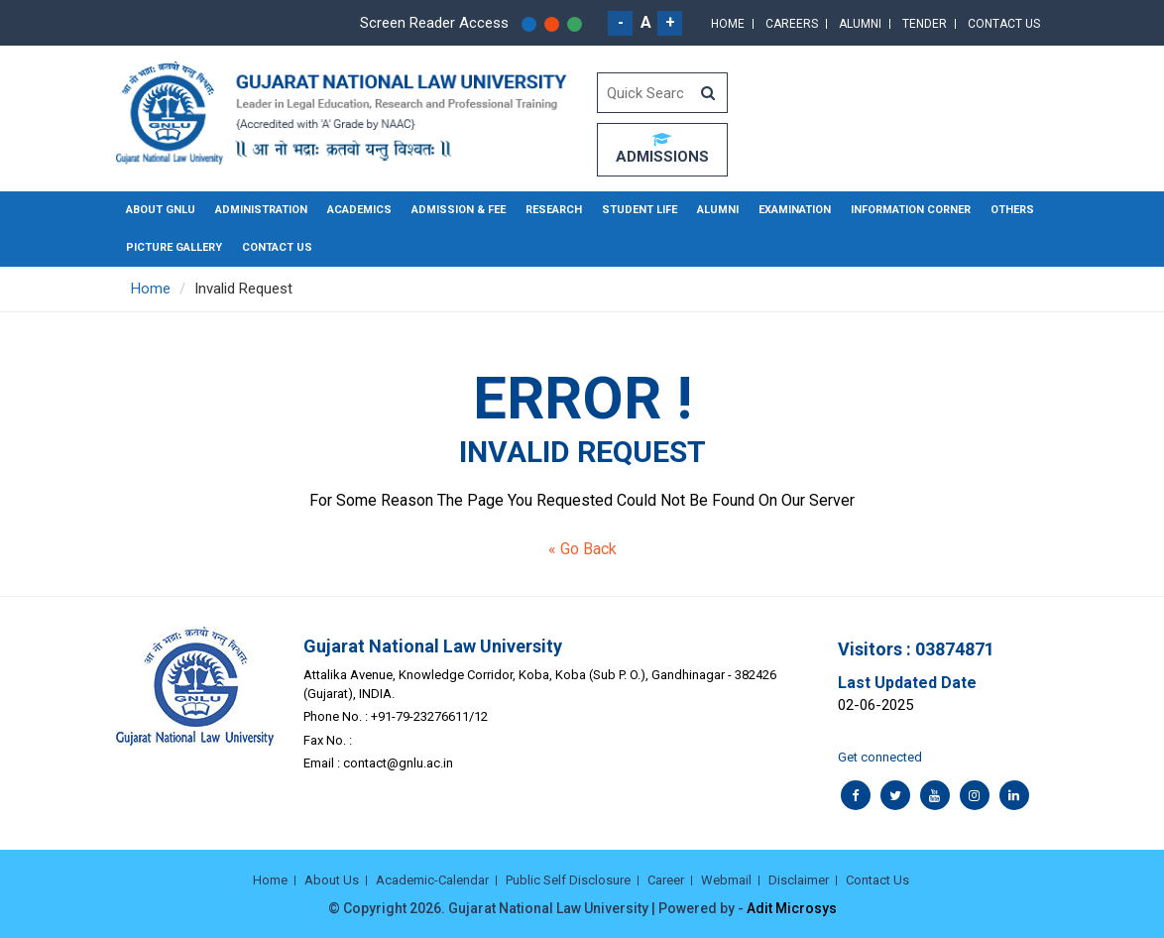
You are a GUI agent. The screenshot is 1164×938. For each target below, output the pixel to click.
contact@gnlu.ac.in (398, 763)
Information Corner (911, 209)
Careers (791, 24)
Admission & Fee (458, 209)
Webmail (726, 880)
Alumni (860, 24)
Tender (924, 24)
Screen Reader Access (434, 23)
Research (553, 209)
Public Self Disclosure (568, 880)
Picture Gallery (174, 247)
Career (665, 880)
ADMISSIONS (662, 149)
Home (728, 24)
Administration (261, 209)
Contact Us (1004, 24)
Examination (794, 209)
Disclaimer (798, 880)
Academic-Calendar (432, 880)
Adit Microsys (792, 908)
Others (1012, 209)
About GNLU (160, 209)
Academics (359, 209)
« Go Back (582, 548)
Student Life (639, 209)
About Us (331, 880)
